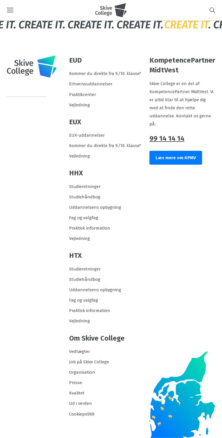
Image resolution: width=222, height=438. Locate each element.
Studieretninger (85, 186)
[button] (51, 10)
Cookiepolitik (82, 414)
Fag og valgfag (83, 217)
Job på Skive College (89, 361)
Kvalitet (76, 393)
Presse (75, 382)
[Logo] (111, 10)
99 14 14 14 (166, 138)
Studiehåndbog (84, 197)
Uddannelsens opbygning (95, 207)
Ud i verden (80, 403)
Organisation (82, 372)
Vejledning (79, 105)
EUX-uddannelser (87, 135)
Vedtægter (79, 351)
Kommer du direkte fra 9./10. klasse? (105, 73)
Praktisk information (89, 228)
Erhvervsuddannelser (90, 84)
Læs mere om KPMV (176, 157)
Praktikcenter (82, 94)
